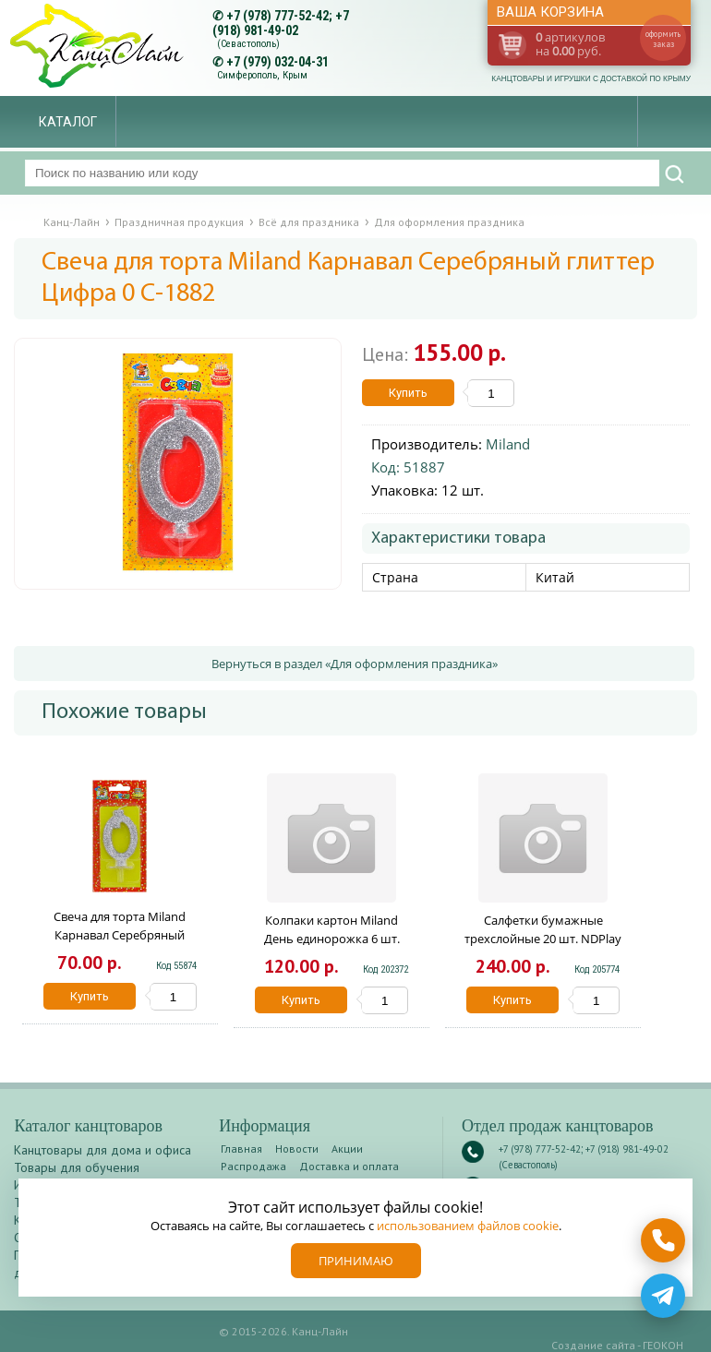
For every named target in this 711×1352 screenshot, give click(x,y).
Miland (508, 444)
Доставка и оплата (349, 1166)
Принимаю (356, 1260)
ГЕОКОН (663, 1345)
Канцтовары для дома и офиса (102, 1150)
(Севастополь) (248, 44)
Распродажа (253, 1166)
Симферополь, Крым (262, 75)
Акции (347, 1148)
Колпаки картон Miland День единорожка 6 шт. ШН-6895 (332, 938)
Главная (241, 1148)
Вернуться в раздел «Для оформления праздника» (354, 663)
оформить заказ (663, 39)
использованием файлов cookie (468, 1225)
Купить (408, 393)
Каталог (68, 121)
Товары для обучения (76, 1167)
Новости (297, 1148)
